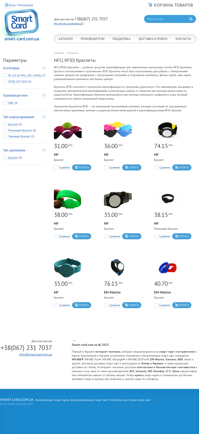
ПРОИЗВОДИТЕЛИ (92, 39)
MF (56, 154)
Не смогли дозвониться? (69, 23)
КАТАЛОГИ (66, 39)
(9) (10, 103)
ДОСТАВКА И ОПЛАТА (153, 39)
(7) (24, 75)
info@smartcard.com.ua (35, 354)
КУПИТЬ (81, 167)
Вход (12, 5)
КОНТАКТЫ (183, 39)
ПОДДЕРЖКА (121, 39)
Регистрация (25, 5)
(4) (19, 130)
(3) (12, 124)
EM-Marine (112, 292)
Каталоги (72, 53)
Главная (59, 53)
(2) (17, 81)
